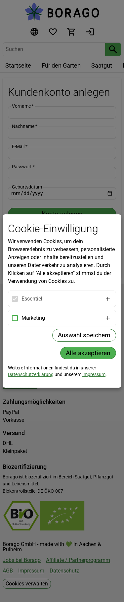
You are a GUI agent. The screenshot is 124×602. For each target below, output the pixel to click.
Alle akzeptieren (88, 353)
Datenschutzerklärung (31, 374)
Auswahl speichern (84, 335)
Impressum (93, 374)
